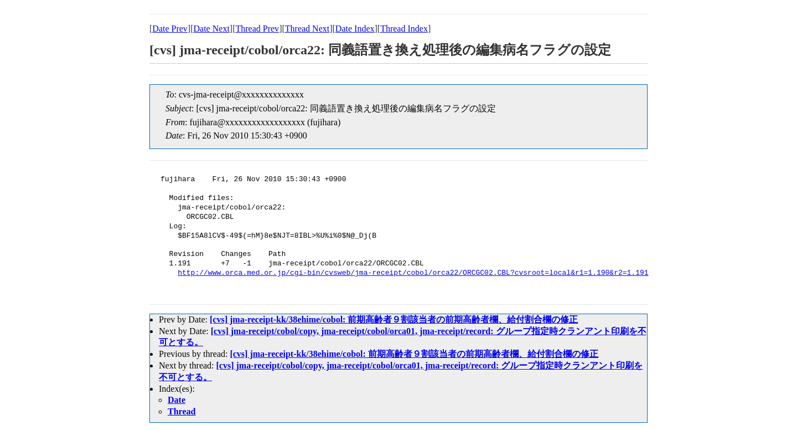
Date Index (355, 28)
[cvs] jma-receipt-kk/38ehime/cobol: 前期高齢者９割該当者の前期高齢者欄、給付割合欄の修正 (394, 319)
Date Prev (170, 28)
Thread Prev (257, 28)
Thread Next (307, 28)
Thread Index (404, 28)
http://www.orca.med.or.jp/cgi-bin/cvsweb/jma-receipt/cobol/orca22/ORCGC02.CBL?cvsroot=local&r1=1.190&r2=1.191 (413, 273)
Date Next (212, 28)
